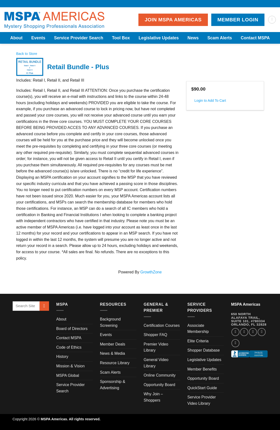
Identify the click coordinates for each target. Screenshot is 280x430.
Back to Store (26, 54)
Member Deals (112, 344)
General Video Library (156, 363)
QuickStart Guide (202, 388)
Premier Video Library (156, 347)
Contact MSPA (255, 37)
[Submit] (44, 306)
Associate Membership (198, 328)
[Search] (272, 20)
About (16, 37)
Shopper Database (203, 350)
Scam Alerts (219, 37)
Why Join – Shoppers (153, 397)
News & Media (112, 353)
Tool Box (121, 37)
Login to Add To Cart (210, 100)
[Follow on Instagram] (244, 332)
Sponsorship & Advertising (112, 384)
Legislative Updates (159, 37)
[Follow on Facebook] (235, 332)
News (193, 37)
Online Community (160, 375)
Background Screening (110, 322)
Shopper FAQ (155, 335)
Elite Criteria (198, 341)
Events (38, 37)
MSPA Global (67, 375)
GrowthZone (151, 272)
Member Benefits (202, 369)
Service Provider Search (78, 37)
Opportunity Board (159, 385)
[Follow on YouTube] (235, 343)
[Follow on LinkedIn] (262, 332)
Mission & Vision (70, 366)
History (62, 356)
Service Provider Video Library (201, 400)
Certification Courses (162, 325)
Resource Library (115, 363)
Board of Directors (72, 329)
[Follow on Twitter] (253, 332)
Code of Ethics (69, 347)
